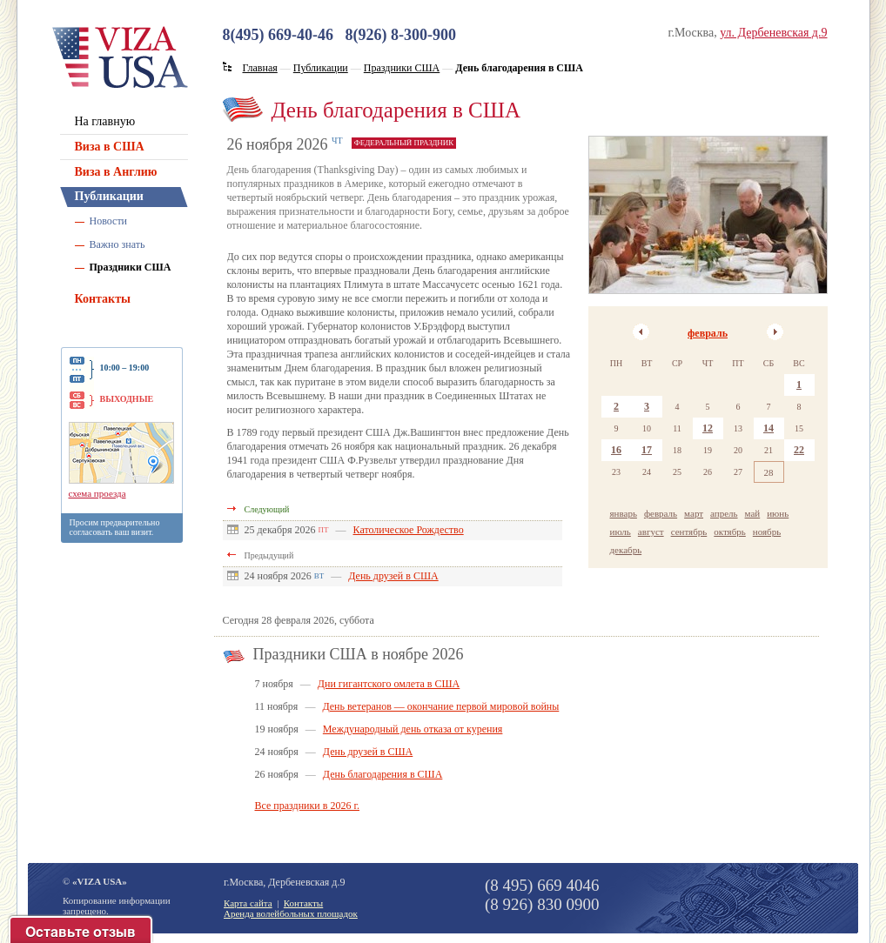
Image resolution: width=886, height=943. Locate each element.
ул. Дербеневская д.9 (773, 32)
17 (646, 450)
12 (707, 428)
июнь (778, 513)
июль (620, 531)
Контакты (103, 298)
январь (623, 513)
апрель (724, 513)
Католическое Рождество (408, 530)
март (693, 513)
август (651, 531)
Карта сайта (248, 903)
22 (799, 450)
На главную (105, 121)
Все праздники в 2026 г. (307, 805)
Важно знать (117, 244)
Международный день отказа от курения (413, 729)
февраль (708, 333)
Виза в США (109, 146)
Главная (260, 68)
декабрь (626, 550)
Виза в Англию (116, 171)
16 (616, 450)
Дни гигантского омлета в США (389, 684)
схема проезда (97, 493)
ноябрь (767, 531)
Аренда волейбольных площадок (291, 913)
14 (768, 428)
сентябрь (689, 531)
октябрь (730, 531)
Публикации (109, 196)
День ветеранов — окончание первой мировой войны (440, 706)
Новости (109, 221)
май (753, 513)
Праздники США (130, 267)
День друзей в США (393, 576)
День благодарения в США (383, 774)
